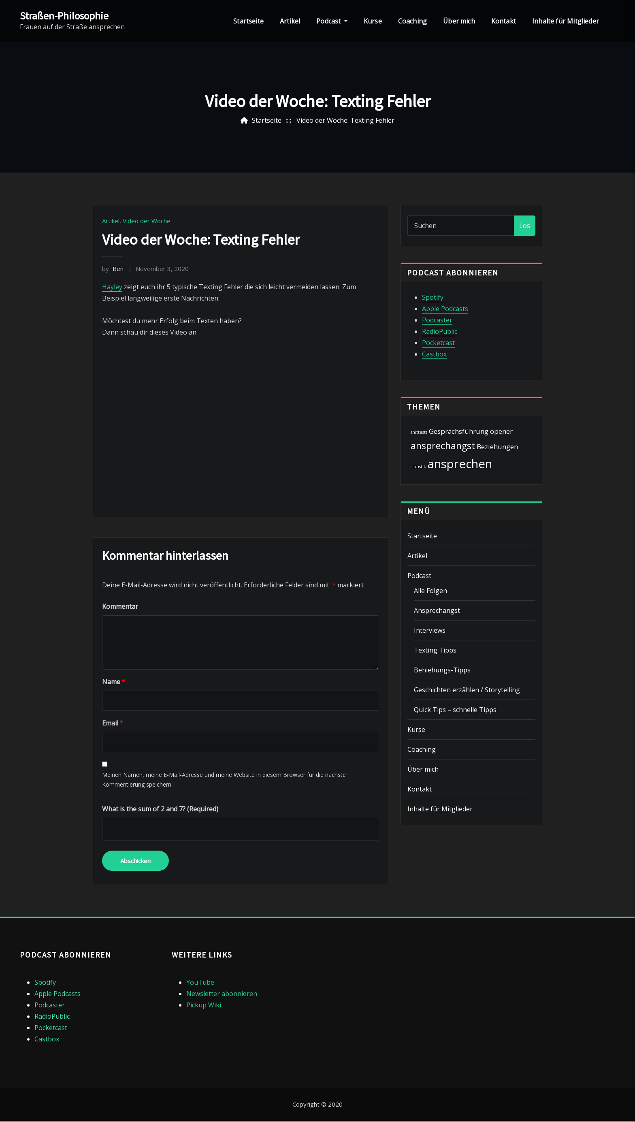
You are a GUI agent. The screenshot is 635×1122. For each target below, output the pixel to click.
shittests (419, 432)
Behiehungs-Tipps (442, 670)
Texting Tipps (435, 650)
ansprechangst (443, 445)
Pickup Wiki (203, 1004)
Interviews (429, 630)
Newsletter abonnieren (221, 993)
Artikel (290, 21)
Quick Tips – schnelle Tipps (455, 709)
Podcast (331, 21)
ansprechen (460, 464)
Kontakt (503, 21)
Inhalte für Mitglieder (565, 21)
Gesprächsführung (458, 431)
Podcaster (437, 320)
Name (113, 681)
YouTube (200, 982)
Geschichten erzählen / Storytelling (467, 689)
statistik (418, 466)
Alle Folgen (430, 590)
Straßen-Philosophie (64, 15)
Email (112, 723)
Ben (113, 269)
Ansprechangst (437, 610)
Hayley (112, 286)
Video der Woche (146, 221)
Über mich (459, 21)
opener (501, 431)
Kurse (373, 21)
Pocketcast (438, 342)
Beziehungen (497, 446)
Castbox (434, 354)
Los (524, 225)
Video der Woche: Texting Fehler (345, 120)
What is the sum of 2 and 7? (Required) (160, 808)
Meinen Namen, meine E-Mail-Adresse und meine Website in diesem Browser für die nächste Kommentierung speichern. (224, 780)
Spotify (432, 297)
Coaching (412, 21)
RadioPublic (439, 331)
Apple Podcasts (445, 308)
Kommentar (120, 606)
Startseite (248, 21)
